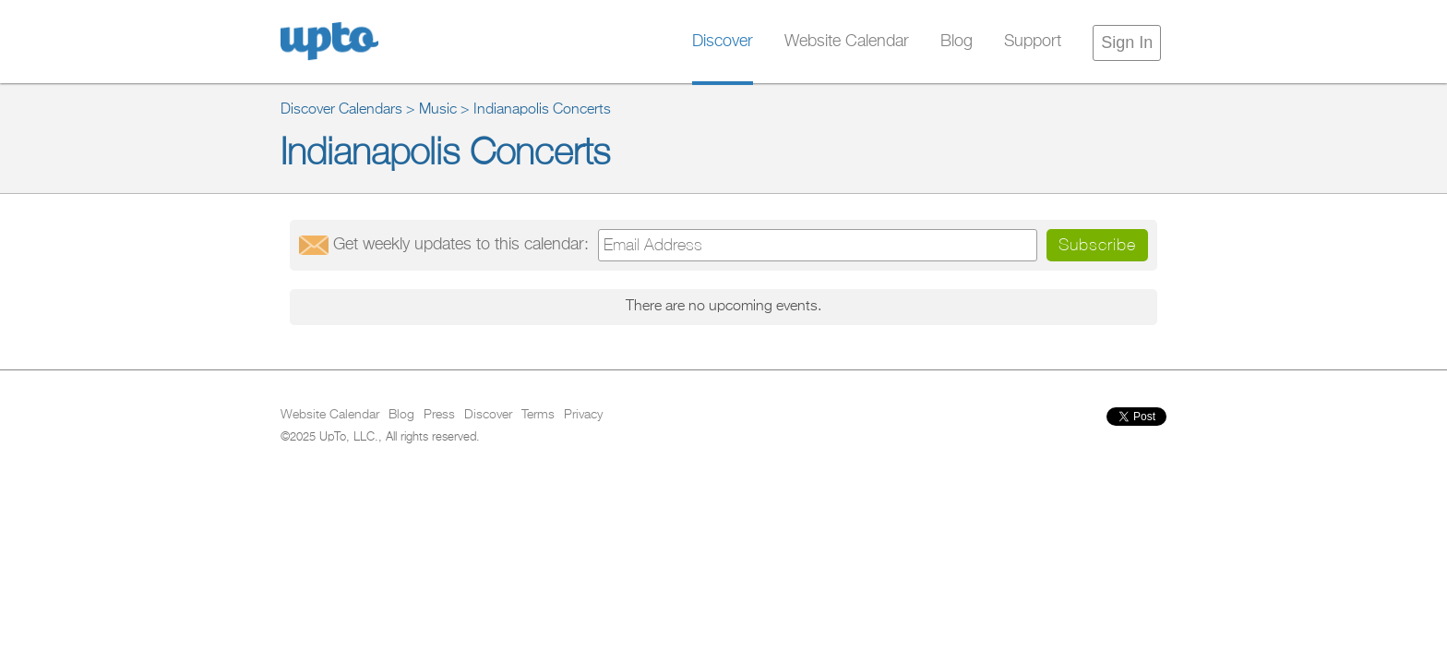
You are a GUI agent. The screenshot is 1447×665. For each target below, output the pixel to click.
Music (438, 110)
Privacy (583, 414)
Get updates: (461, 244)
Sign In (1127, 42)
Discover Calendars (341, 110)
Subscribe (1097, 244)
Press (439, 414)
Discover (722, 41)
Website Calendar (846, 41)
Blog (956, 41)
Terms (538, 414)
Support (1032, 41)
